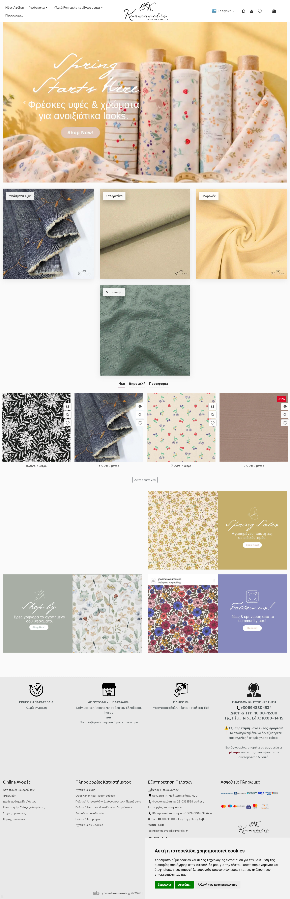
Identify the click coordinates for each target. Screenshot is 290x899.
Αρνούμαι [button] (184, 884)
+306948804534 (194, 813)
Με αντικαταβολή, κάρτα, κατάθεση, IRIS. (181, 707)
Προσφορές (14, 15)
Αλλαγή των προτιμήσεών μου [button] (217, 884)
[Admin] (2, 895)
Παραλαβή (87, 722)
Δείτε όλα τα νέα (145, 480)
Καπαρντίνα (114, 196)
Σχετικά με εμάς (85, 789)
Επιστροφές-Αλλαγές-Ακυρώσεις (24, 807)
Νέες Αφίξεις (15, 7)
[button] (24, 102)
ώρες (200, 801)
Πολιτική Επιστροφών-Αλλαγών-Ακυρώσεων (104, 807)
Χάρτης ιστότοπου (14, 819)
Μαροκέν (208, 196)
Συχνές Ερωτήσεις (14, 813)
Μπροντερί (114, 292)
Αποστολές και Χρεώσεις (19, 789)
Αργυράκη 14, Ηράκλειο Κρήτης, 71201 (175, 795)
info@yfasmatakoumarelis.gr (170, 830)
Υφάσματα (38, 7)
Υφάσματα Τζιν (20, 196)
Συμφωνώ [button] (164, 884)
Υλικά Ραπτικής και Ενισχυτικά (78, 7)
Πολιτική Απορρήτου (89, 819)
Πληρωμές (9, 795)
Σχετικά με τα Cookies (89, 824)
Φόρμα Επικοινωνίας (163, 789)
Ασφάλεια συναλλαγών (90, 813)
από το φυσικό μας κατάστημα (116, 722)
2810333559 (185, 801)
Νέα (121, 383)
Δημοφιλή (137, 383)
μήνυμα (234, 752)
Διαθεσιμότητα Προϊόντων (19, 801)
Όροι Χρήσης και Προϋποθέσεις (96, 795)
